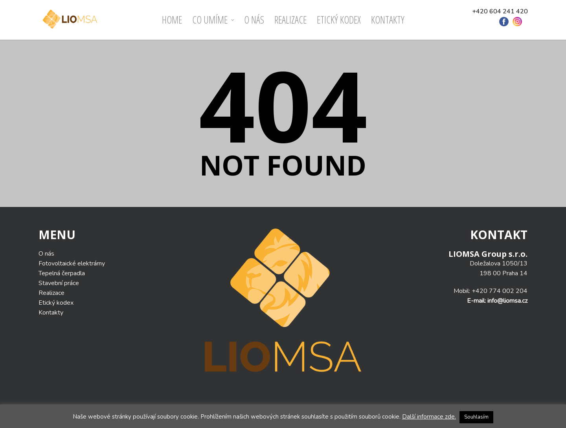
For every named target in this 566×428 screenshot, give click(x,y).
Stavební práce (59, 283)
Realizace (290, 19)
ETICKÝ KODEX (339, 19)
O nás (254, 19)
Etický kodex (56, 302)
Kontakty (387, 19)
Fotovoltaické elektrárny (72, 263)
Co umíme (213, 20)
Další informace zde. (429, 417)
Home (172, 19)
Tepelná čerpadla (62, 273)
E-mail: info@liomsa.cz (497, 300)
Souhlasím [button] (476, 417)
